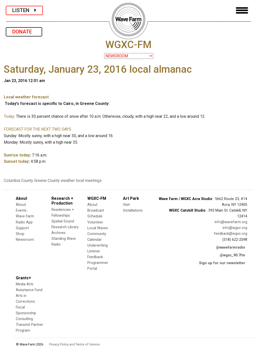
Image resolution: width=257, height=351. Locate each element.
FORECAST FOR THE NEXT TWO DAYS (37, 129)
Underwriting (97, 245)
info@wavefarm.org (231, 222)
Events (21, 210)
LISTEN (24, 10)
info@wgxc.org (235, 228)
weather (68, 180)
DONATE (24, 32)
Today (9, 116)
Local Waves (97, 228)
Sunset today (16, 161)
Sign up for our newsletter (222, 263)
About (21, 205)
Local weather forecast (26, 97)
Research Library (65, 227)
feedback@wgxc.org (230, 233)
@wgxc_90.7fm (232, 255)
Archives (58, 233)
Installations (133, 210)
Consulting (24, 319)
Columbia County (18, 180)
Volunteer (95, 222)
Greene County (47, 180)
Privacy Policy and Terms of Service (74, 344)
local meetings (89, 180)
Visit (126, 205)
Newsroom (25, 240)
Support (22, 228)
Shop (20, 234)
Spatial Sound (62, 221)
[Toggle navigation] (242, 10)
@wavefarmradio (230, 247)
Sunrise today (17, 155)
